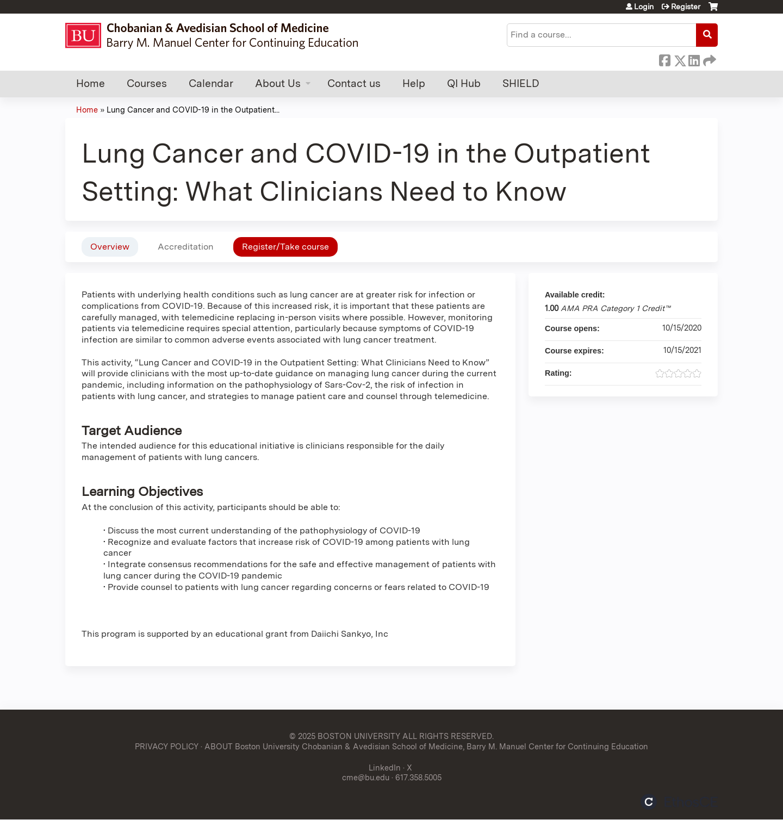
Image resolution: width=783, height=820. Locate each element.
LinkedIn (693, 58)
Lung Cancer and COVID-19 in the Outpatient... (193, 109)
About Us (278, 83)
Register (685, 6)
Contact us (354, 83)
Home (90, 83)
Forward (708, 58)
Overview (109, 246)
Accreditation (186, 246)
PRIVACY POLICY (166, 746)
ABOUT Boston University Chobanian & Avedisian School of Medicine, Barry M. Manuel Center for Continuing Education (426, 746)
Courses (147, 83)
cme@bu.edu (365, 777)
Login (644, 6)
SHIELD (520, 83)
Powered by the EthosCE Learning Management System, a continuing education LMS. (679, 802)
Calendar (211, 83)
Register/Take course (285, 246)
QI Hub (464, 83)
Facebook (664, 58)
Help (413, 83)
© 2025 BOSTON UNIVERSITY (344, 736)
